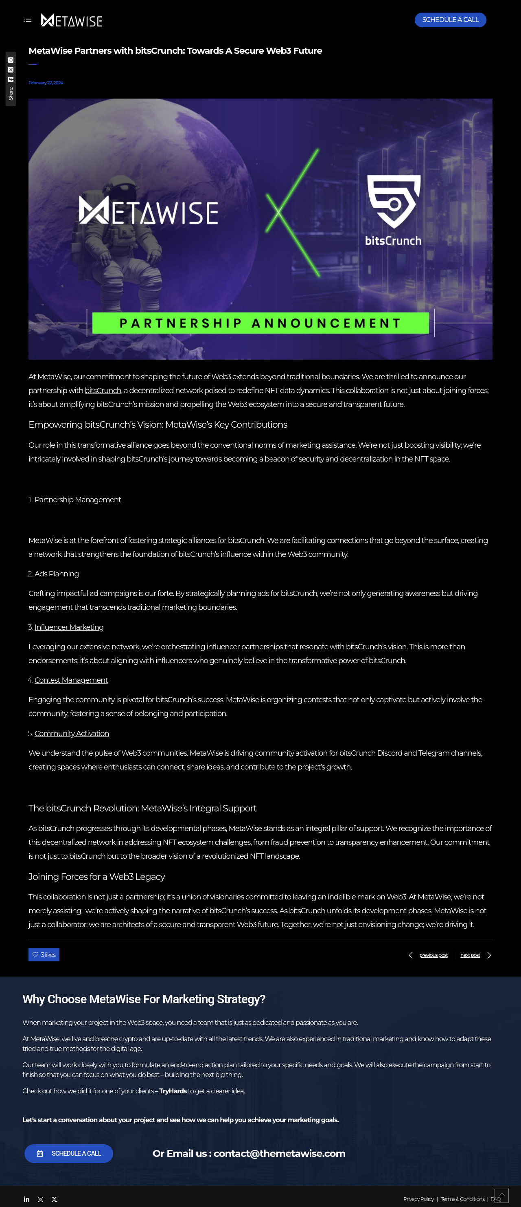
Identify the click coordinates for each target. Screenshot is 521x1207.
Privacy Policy (418, 1199)
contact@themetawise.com (280, 1153)
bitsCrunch (103, 390)
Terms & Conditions (462, 1199)
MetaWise (54, 376)
